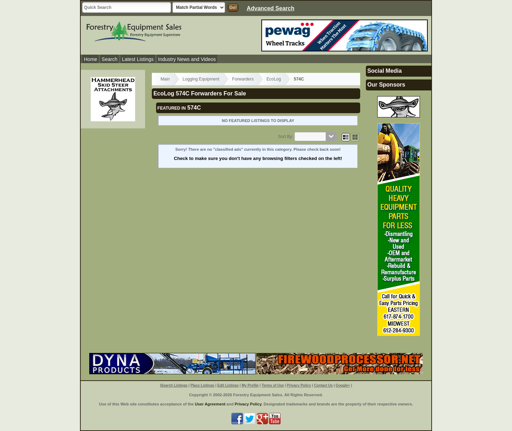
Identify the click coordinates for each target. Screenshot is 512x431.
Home (90, 59)
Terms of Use (273, 385)
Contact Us (323, 385)
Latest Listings (138, 59)
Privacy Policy (299, 385)
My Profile (250, 385)
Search (109, 59)
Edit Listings (228, 385)
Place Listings (202, 385)
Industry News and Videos (187, 59)
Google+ (343, 385)
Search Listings (174, 385)
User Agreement (210, 404)
